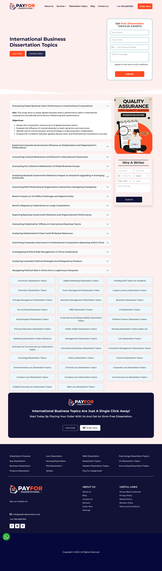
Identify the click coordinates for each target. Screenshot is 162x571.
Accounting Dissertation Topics (32, 309)
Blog (92, 6)
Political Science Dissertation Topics (129, 319)
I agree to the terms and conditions (131, 64)
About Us (49, 6)
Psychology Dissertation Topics (134, 456)
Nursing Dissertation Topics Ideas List (130, 329)
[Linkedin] (23, 526)
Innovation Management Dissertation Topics (129, 348)
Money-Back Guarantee (130, 492)
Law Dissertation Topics (129, 338)
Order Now (145, 6)
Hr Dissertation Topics (129, 309)
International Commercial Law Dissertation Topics (32, 348)
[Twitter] (17, 526)
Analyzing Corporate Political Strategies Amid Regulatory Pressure (47, 261)
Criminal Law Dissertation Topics (81, 367)
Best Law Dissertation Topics (81, 387)
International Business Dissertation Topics (81, 348)
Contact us (103, 6)
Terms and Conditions (129, 506)
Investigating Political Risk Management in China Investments (45, 252)
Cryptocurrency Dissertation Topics (130, 290)
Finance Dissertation (19, 471)
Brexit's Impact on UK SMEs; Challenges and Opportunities (43, 196)
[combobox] (113, 47)
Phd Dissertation (54, 466)
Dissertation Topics (78, 6)
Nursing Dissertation (56, 461)
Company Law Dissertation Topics (81, 377)
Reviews (86, 503)
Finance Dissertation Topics (129, 358)
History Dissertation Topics (81, 358)
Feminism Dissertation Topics (32, 290)
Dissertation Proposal (20, 456)
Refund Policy (125, 499)
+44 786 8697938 (125, 6)
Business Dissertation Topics (129, 300)
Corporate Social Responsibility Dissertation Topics (81, 319)
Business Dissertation (20, 466)
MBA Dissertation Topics (81, 309)
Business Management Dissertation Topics (81, 300)
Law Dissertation (54, 456)
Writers (49, 471)
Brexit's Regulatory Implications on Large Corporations (41, 205)
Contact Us (88, 499)
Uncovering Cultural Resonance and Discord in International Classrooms (50, 157)
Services (61, 6)
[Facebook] (12, 526)
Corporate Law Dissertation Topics (129, 367)
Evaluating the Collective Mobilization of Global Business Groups (46, 166)
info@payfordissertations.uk (25, 514)
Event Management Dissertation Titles (81, 290)
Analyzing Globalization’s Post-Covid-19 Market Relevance (42, 233)
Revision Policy (126, 503)
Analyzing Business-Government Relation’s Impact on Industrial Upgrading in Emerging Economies (58, 176)
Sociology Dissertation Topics (32, 358)
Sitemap (86, 510)
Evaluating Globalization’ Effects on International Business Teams (46, 224)
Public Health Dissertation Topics (81, 329)
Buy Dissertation (17, 461)
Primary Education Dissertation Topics (32, 329)
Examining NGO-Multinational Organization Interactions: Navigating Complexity (54, 187)
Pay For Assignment (92, 471)
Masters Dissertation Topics (96, 466)
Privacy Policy (125, 495)
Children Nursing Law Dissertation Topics (32, 387)
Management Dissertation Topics (81, 338)
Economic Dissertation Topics (32, 280)
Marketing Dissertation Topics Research (32, 338)
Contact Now (36, 53)
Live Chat (17, 53)
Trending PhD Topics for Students (130, 280)
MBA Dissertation (91, 456)
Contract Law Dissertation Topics (32, 377)
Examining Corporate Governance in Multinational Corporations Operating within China (58, 242)
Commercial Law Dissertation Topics (129, 377)
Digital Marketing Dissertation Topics (81, 280)
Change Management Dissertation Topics (32, 300)
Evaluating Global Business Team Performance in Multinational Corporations (52, 106)
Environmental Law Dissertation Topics (32, 367)
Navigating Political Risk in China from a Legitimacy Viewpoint (45, 270)
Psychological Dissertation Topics (32, 319)
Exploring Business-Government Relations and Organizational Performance (52, 215)
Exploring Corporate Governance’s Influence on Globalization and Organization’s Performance (54, 146)
